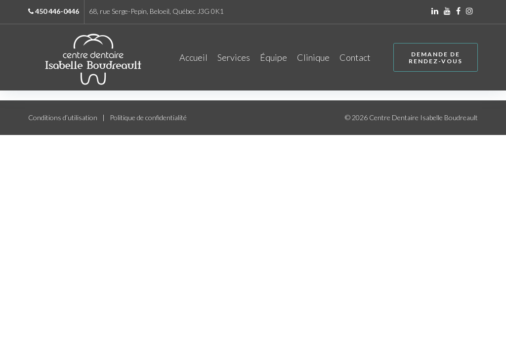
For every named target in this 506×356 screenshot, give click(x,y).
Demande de (434, 58)
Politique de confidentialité (148, 119)
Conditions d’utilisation (62, 119)
